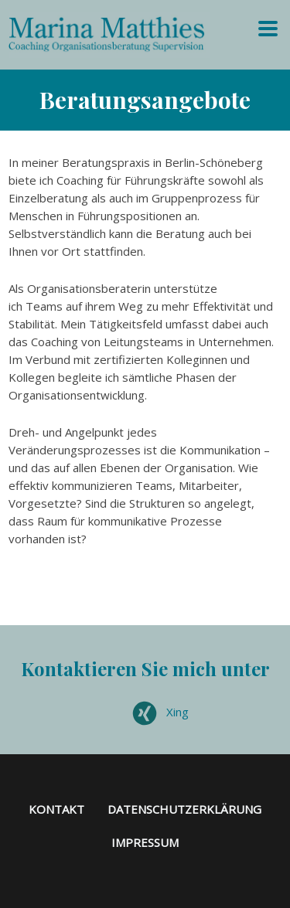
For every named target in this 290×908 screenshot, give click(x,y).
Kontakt (56, 809)
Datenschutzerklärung (184, 809)
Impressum (145, 842)
